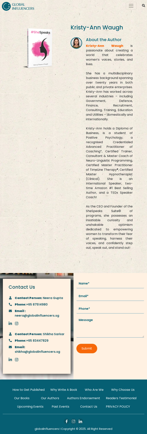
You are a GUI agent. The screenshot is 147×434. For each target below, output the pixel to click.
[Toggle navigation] (131, 6)
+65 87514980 (37, 304)
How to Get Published (28, 390)
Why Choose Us (123, 390)
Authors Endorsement (83, 398)
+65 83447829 (37, 340)
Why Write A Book (63, 390)
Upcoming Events (30, 406)
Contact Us (88, 406)
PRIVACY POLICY (118, 406)
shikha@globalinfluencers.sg (37, 351)
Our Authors (50, 398)
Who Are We (94, 390)
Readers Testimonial (121, 398)
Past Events (60, 406)
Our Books (21, 398)
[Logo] (18, 6)
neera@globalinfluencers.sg (37, 315)
